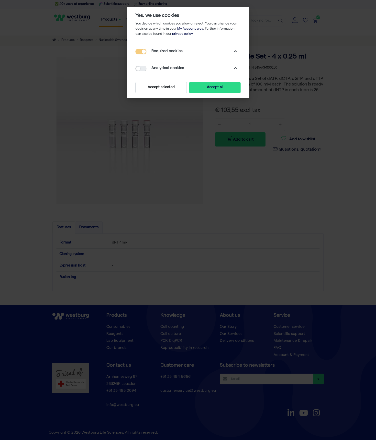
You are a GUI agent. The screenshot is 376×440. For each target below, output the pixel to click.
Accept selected (161, 87)
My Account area (190, 29)
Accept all (215, 87)
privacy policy (182, 34)
